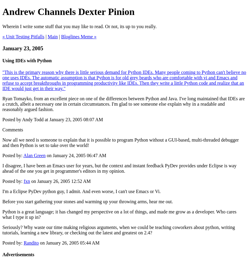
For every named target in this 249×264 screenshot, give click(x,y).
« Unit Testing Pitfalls (23, 36)
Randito (31, 242)
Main (53, 36)
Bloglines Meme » (79, 36)
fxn (27, 181)
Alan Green (34, 155)
